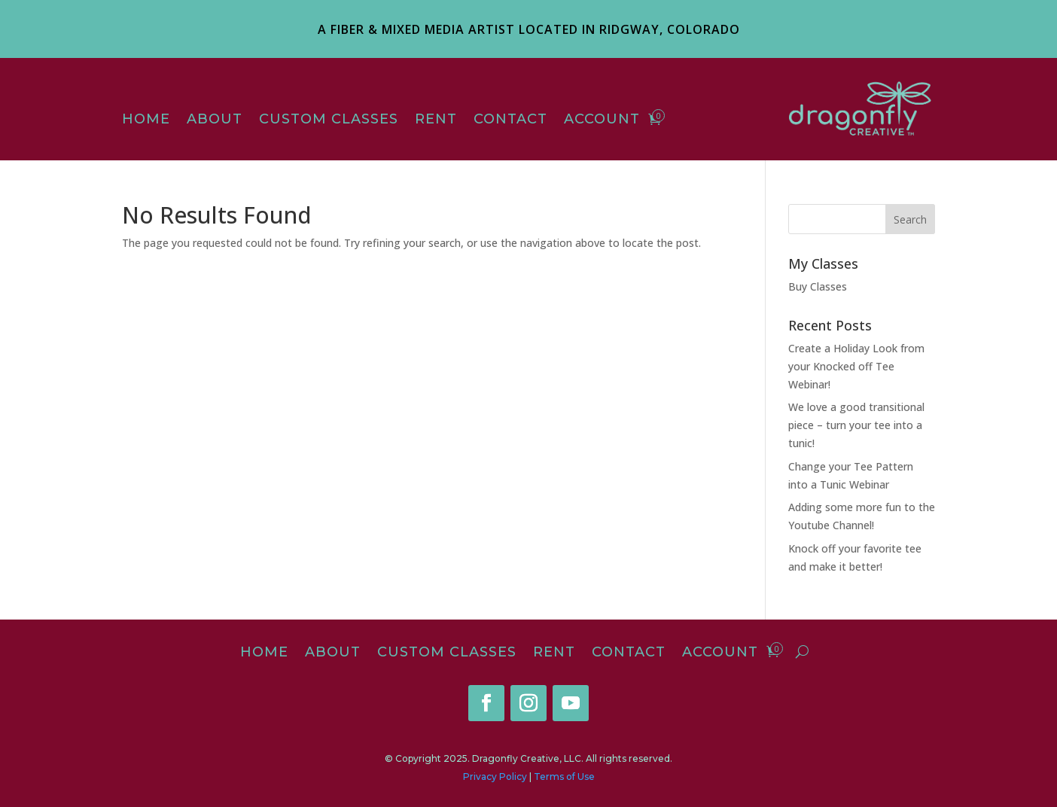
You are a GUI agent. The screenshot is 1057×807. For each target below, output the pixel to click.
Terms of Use (564, 776)
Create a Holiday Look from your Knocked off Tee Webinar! (856, 366)
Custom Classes (328, 120)
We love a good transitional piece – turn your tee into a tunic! (856, 425)
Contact (510, 120)
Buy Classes (817, 286)
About (214, 120)
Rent (436, 120)
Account (602, 120)
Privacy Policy (495, 776)
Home (146, 120)
